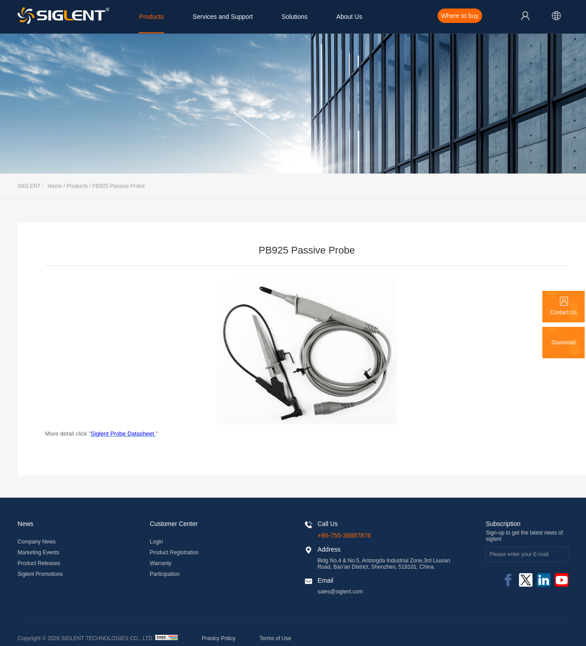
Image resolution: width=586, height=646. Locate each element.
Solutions (295, 16)
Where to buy (460, 15)
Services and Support (222, 16)
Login (156, 542)
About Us (349, 16)
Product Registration (174, 552)
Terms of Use (275, 638)
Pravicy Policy (219, 638)
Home (55, 186)
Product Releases (39, 563)
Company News (37, 542)
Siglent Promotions (40, 574)
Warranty (160, 563)
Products (151, 16)
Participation (164, 574)
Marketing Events (38, 552)
